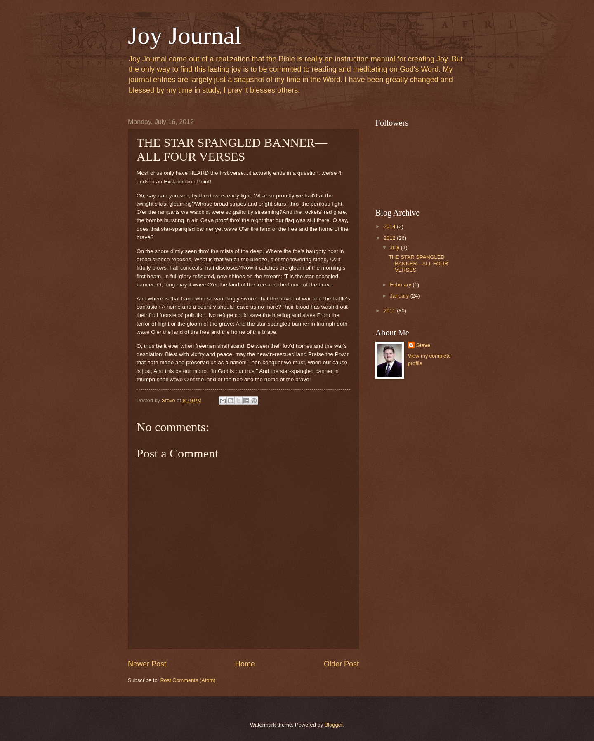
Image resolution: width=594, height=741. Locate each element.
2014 (390, 226)
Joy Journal (184, 35)
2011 (390, 310)
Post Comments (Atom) (188, 680)
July (395, 247)
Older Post (341, 664)
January (400, 296)
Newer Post (147, 664)
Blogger (334, 725)
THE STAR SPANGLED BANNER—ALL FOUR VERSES (418, 263)
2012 (390, 238)
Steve (423, 345)
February (401, 284)
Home (245, 664)
